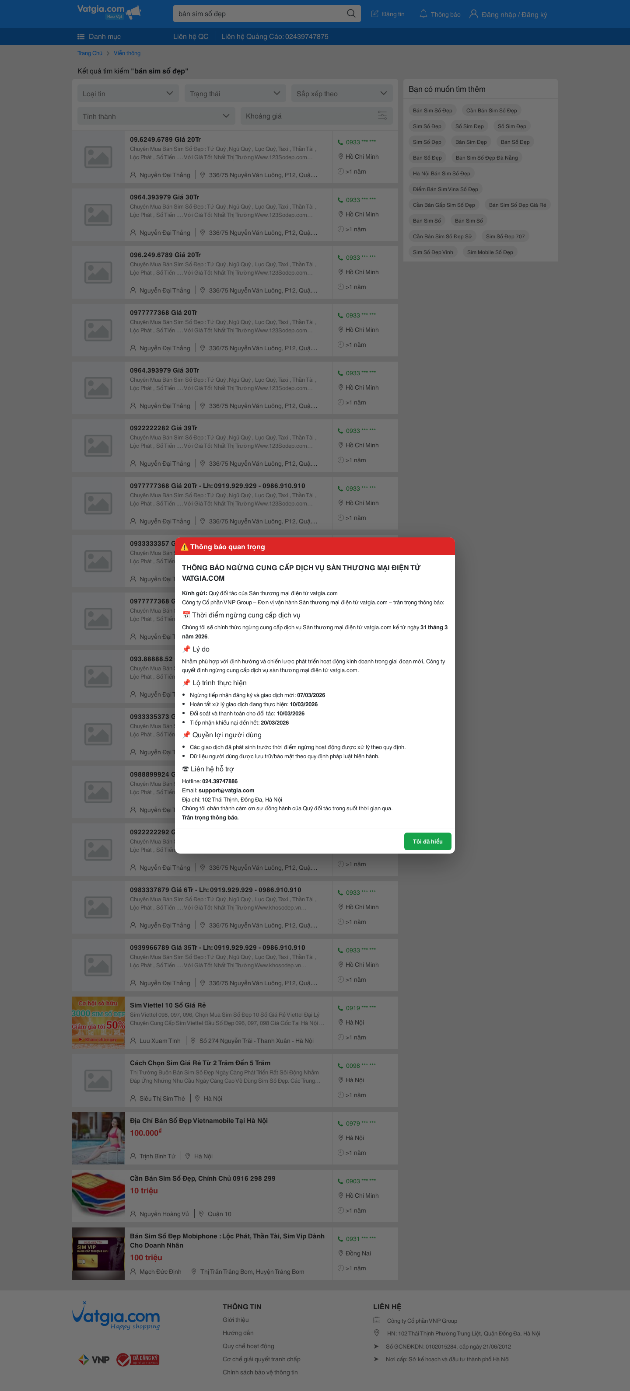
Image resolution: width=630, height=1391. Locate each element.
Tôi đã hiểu (428, 841)
